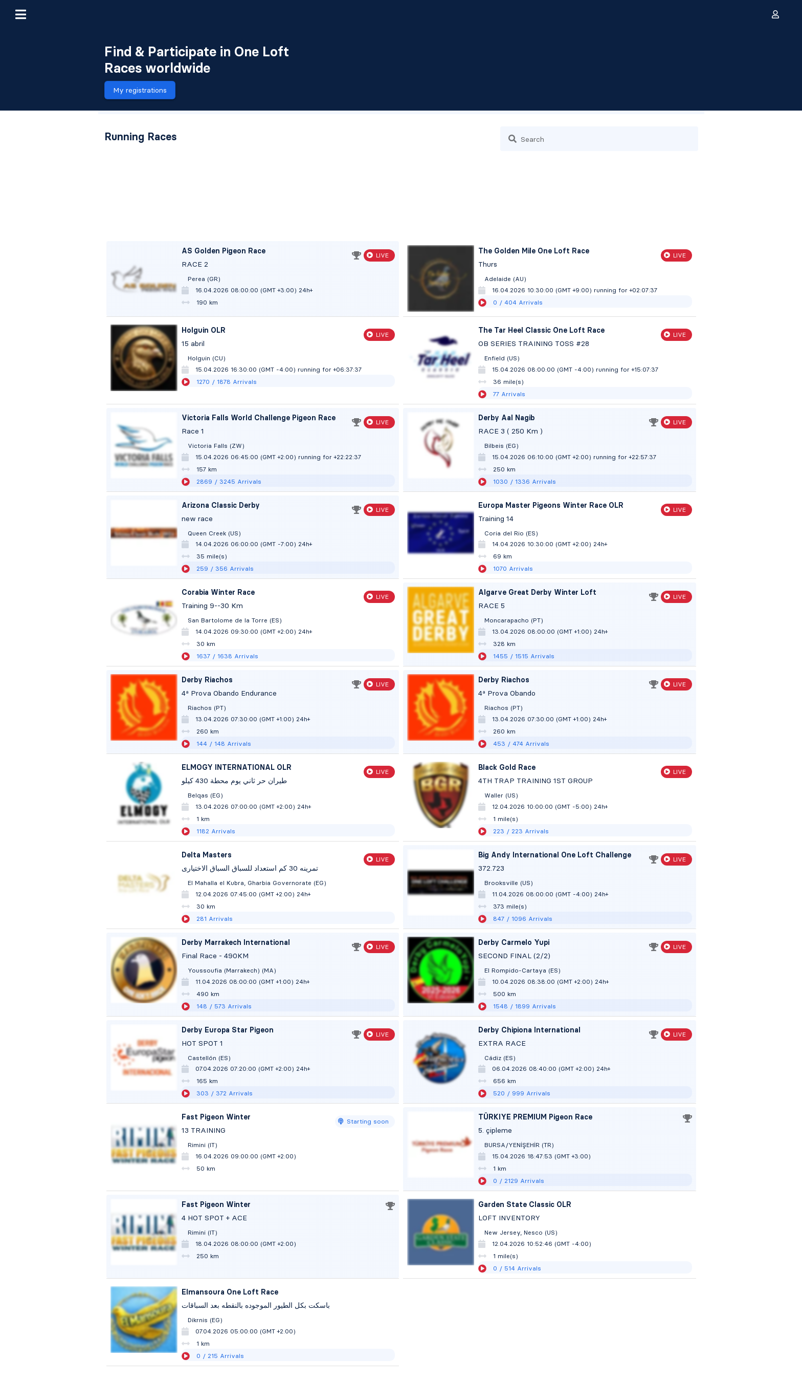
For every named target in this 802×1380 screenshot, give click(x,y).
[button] (20, 14)
